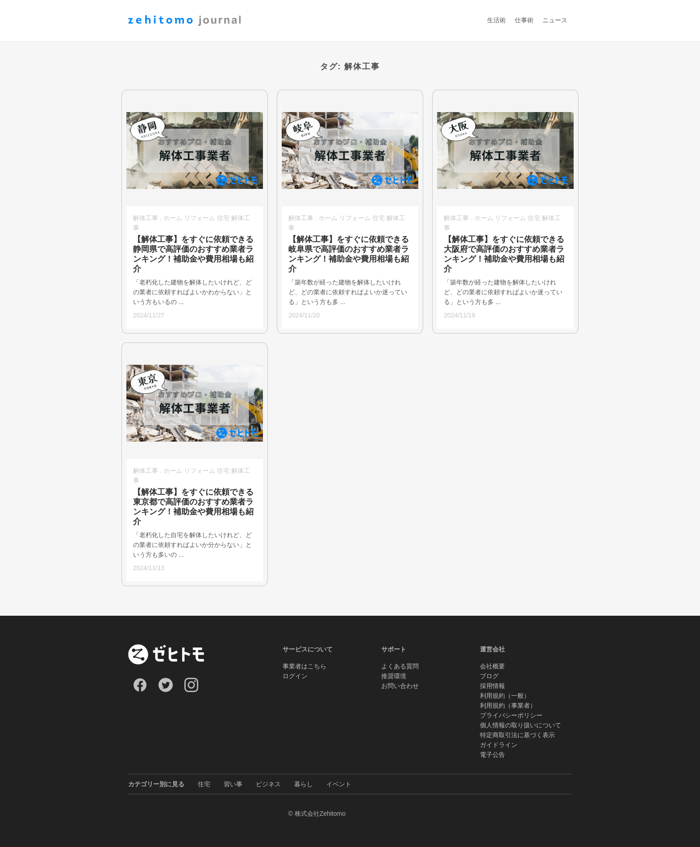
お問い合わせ (400, 685)
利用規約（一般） (505, 695)
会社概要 (492, 666)
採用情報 (492, 685)
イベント (338, 784)
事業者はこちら (304, 666)
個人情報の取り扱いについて (520, 725)
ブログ (489, 676)
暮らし (303, 784)
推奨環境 (393, 676)
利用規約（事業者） (508, 705)
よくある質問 (400, 666)
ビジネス (268, 784)
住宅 (204, 784)
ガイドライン (498, 744)
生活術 (496, 20)
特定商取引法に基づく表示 (517, 735)
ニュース (554, 20)
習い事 (233, 784)
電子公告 (492, 754)
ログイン (295, 676)
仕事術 (524, 20)
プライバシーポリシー (511, 715)
